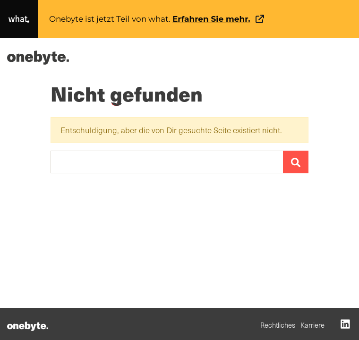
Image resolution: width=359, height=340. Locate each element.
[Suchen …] (167, 162)
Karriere (312, 325)
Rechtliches (277, 325)
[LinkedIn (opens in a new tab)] (345, 323)
